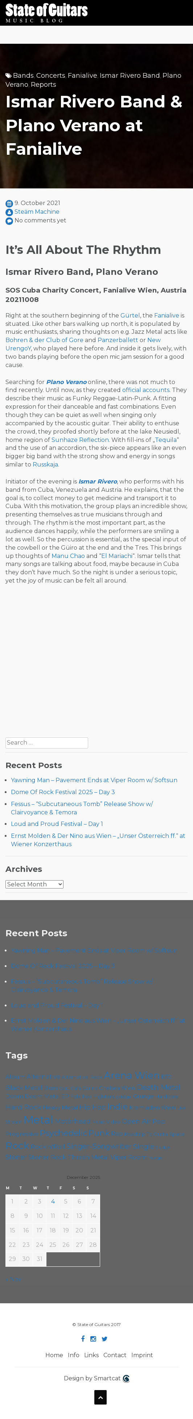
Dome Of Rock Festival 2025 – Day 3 (63, 792)
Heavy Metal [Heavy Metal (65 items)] (60, 1107)
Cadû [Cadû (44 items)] (64, 1088)
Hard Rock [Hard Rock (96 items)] (23, 1107)
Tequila (166, 439)
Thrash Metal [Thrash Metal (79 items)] (88, 1157)
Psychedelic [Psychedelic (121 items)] (63, 1133)
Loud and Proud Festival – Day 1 (57, 824)
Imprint (142, 1355)
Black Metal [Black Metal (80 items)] (23, 1087)
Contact (115, 1355)
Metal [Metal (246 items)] (38, 1119)
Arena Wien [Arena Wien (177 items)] (132, 1075)
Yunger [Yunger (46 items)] (156, 1157)
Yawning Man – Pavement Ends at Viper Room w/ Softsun (94, 780)
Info (73, 1355)
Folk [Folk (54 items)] (75, 1096)
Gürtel (130, 315)
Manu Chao (68, 556)
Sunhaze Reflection (80, 439)
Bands (23, 76)
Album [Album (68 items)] (15, 1076)
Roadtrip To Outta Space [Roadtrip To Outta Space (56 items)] (154, 1134)
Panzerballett (118, 340)
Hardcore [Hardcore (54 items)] (166, 1096)
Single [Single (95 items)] (143, 1146)
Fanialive (82, 76)
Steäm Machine (37, 211)
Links (91, 1355)
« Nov (13, 1279)
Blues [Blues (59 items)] (51, 1088)
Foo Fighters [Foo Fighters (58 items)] (98, 1096)
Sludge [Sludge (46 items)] (162, 1147)
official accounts (145, 390)
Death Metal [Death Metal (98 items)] (158, 1087)
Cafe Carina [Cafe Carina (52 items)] (84, 1088)
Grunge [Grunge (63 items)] (143, 1096)
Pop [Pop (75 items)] (158, 1121)
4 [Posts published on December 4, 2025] (53, 1201)
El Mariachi (116, 556)
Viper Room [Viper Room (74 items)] (128, 1157)
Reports (43, 85)
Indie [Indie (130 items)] (117, 1106)
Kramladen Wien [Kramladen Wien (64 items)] (152, 1107)
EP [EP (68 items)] (65, 1096)
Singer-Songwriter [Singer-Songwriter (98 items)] (99, 1146)
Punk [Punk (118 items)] (99, 1133)
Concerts (50, 76)
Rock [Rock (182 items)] (17, 1145)
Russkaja (45, 464)
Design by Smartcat (97, 1379)
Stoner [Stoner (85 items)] (16, 1157)
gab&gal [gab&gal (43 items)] (124, 1097)
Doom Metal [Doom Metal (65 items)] (42, 1096)
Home (54, 1355)
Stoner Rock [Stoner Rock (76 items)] (47, 1157)
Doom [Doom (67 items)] (14, 1096)
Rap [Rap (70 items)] (117, 1133)
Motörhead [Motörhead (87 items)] (73, 1121)
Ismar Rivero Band (130, 76)
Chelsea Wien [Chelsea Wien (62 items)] (117, 1088)
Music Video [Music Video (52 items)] (106, 1122)
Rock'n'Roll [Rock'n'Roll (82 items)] (47, 1146)
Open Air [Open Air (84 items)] (136, 1121)
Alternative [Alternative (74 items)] (43, 1076)
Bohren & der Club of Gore (44, 340)
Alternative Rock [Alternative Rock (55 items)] (82, 1077)
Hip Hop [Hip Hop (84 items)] (92, 1107)
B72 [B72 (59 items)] (166, 1077)
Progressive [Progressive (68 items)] (21, 1133)
